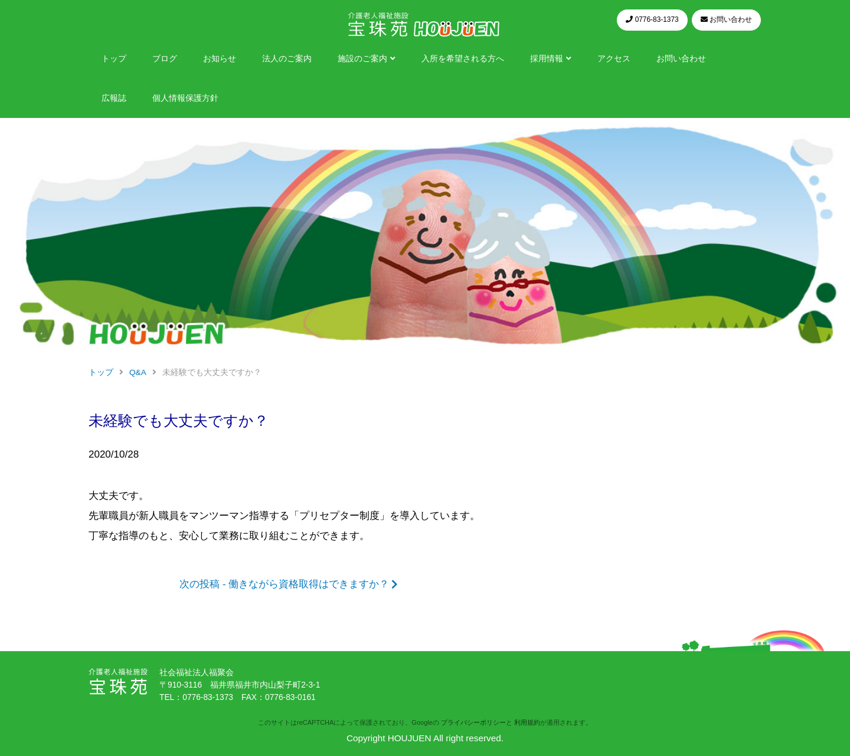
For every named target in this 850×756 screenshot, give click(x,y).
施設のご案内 (362, 58)
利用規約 (527, 722)
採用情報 (546, 58)
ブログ (164, 58)
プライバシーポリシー (473, 722)
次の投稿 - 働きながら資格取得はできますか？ (284, 584)
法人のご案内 (287, 58)
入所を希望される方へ (462, 58)
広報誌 (114, 98)
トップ (114, 58)
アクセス (613, 58)
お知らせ (219, 58)
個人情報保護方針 (185, 98)
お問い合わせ (681, 58)
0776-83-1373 (207, 697)
